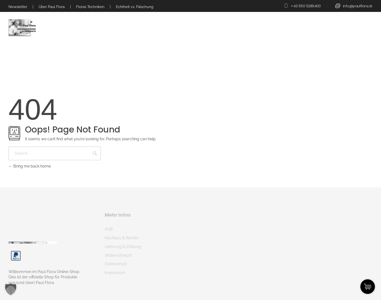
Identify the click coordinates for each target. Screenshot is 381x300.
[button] (10, 289)
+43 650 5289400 (305, 6)
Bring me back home (30, 166)
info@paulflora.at (357, 6)
